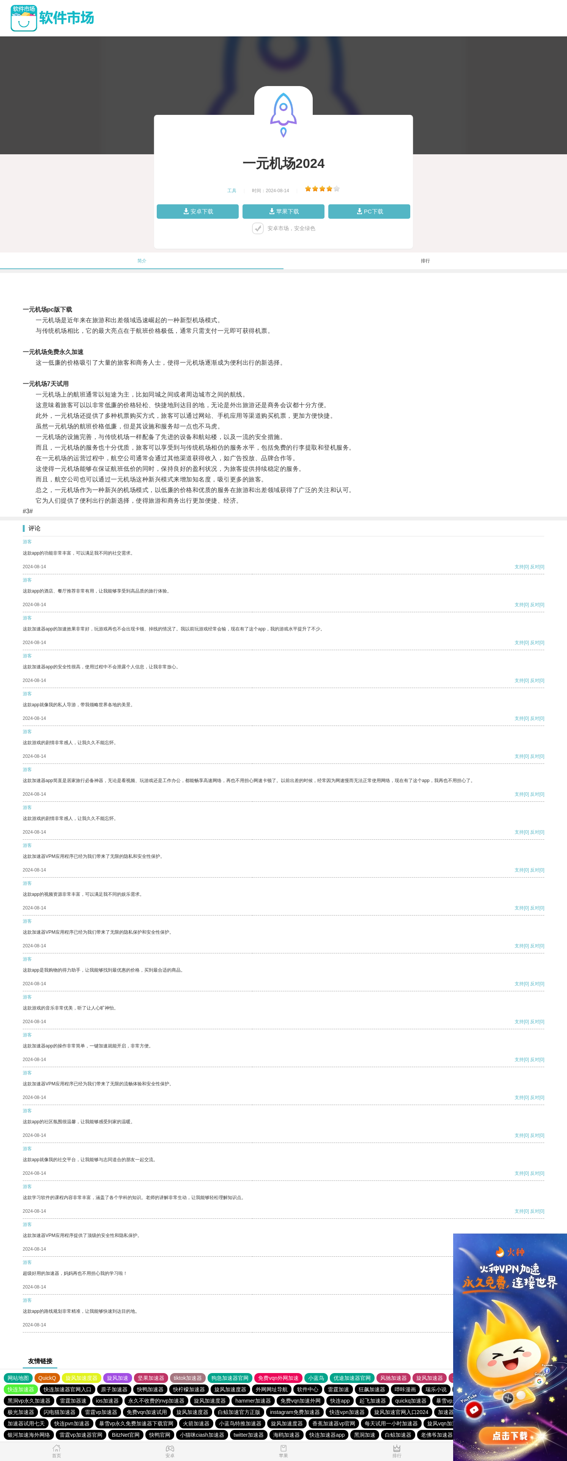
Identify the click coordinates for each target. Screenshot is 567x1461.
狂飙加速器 (372, 1389)
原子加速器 (114, 1389)
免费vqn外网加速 (278, 1378)
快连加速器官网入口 (67, 1389)
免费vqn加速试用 (147, 1412)
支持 (519, 566)
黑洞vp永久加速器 (29, 1401)
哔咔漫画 (405, 1389)
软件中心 (307, 1389)
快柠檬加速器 (189, 1389)
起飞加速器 (372, 1401)
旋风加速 (117, 1378)
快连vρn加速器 (347, 1412)
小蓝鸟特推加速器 (240, 1423)
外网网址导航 (272, 1389)
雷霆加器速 (73, 1401)
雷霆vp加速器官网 (81, 1435)
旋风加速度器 (82, 1378)
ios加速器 (107, 1401)
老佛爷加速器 (437, 1435)
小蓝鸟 (316, 1378)
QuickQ (47, 1378)
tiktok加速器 (188, 1378)
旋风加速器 (429, 1378)
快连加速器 (21, 1389)
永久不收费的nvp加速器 (156, 1401)
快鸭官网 (159, 1435)
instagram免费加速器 (295, 1412)
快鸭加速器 (150, 1389)
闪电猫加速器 (60, 1412)
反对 (534, 566)
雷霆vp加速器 (101, 1412)
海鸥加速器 (286, 1435)
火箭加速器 (196, 1423)
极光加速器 (21, 1412)
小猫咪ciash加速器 (202, 1435)
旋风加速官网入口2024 (401, 1412)
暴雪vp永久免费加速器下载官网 (136, 1423)
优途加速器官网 (352, 1378)
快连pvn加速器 (72, 1423)
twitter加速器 (249, 1435)
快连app (340, 1401)
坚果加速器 (151, 1378)
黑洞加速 (364, 1435)
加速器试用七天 (26, 1423)
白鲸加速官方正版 (239, 1412)
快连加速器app (327, 1435)
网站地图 (18, 1378)
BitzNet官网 (126, 1435)
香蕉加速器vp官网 (333, 1423)
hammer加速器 (253, 1401)
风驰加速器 (393, 1378)
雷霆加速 (338, 1389)
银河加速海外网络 (29, 1435)
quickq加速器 (411, 1401)
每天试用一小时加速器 (391, 1423)
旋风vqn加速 (442, 1423)
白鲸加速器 (398, 1435)
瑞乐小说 (436, 1389)
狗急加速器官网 (230, 1378)
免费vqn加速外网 (300, 1401)
